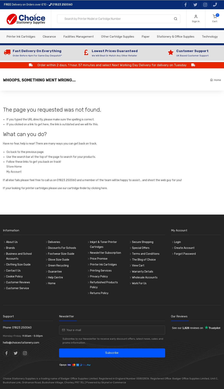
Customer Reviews (18, 282)
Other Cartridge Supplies (117, 36)
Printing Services (101, 270)
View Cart (138, 265)
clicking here (99, 188)
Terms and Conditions (145, 253)
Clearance (49, 36)
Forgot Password (185, 253)
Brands (10, 248)
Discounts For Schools (62, 248)
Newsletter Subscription (105, 253)
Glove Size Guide (58, 259)
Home (217, 80)
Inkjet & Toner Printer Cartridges (103, 244)
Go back (11, 152)
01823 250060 (61, 4)
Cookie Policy (14, 276)
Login (177, 242)
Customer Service (17, 288)
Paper (145, 36)
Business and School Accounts (19, 256)
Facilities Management (78, 36)
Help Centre (55, 277)
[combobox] (118, 18)
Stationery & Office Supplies (175, 36)
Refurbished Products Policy (104, 285)
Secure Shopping (142, 242)
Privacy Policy (99, 276)
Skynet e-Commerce (113, 382)
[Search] (175, 20)
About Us (12, 242)
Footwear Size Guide (61, 253)
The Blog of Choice (144, 259)
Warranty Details (142, 271)
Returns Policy (99, 293)
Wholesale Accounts (145, 277)
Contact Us (13, 270)
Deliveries (54, 242)
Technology (210, 36)
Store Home (14, 166)
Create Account (184, 248)
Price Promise (98, 258)
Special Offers (140, 248)
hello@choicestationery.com (21, 342)
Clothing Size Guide (18, 264)
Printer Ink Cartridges (20, 36)
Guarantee (55, 271)
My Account (14, 171)
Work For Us (139, 283)
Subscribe (111, 353)
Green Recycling (58, 265)
